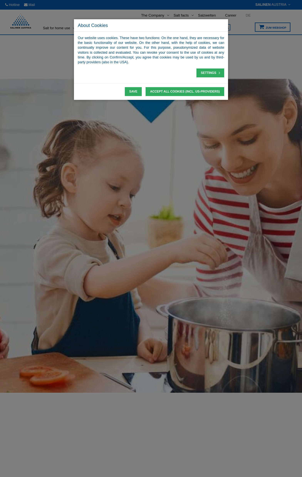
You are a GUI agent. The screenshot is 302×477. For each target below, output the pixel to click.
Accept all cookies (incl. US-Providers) (185, 91)
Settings (211, 72)
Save (133, 91)
